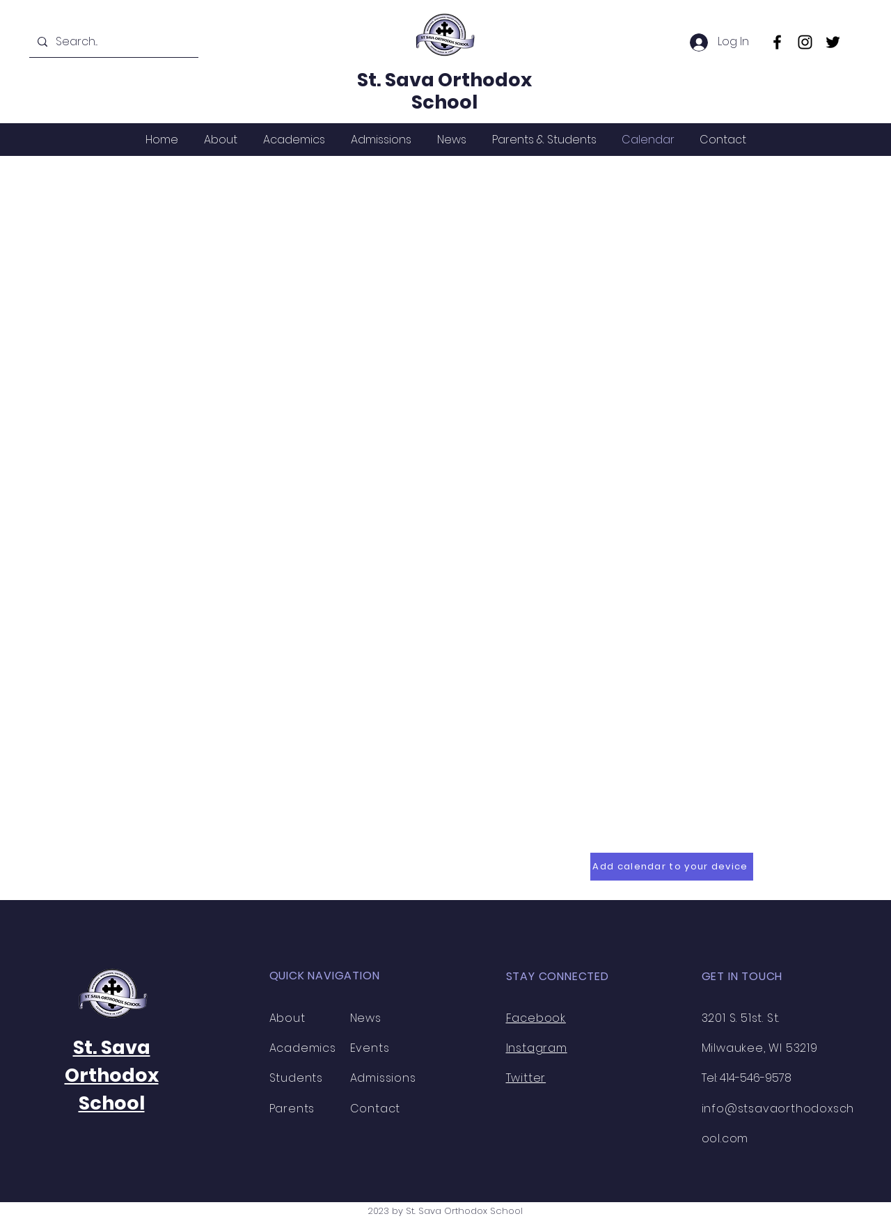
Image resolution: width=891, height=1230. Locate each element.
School (112, 1103)
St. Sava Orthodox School (444, 91)
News (365, 1018)
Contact (375, 1109)
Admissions (383, 1078)
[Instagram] (805, 42)
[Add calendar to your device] (671, 867)
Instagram (536, 1048)
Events (370, 1048)
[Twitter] (832, 42)
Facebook (536, 1018)
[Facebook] (777, 42)
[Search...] (112, 41)
